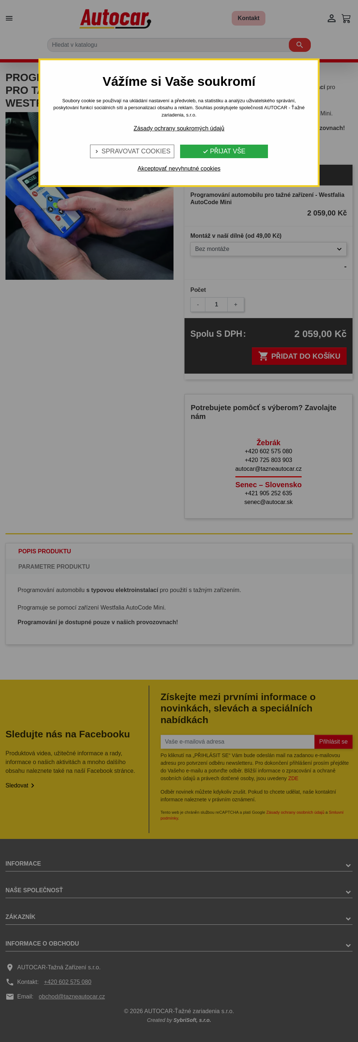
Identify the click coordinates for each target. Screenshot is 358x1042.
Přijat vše (224, 151)
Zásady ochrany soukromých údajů (179, 128)
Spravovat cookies (132, 151)
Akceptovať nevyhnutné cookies (179, 168)
